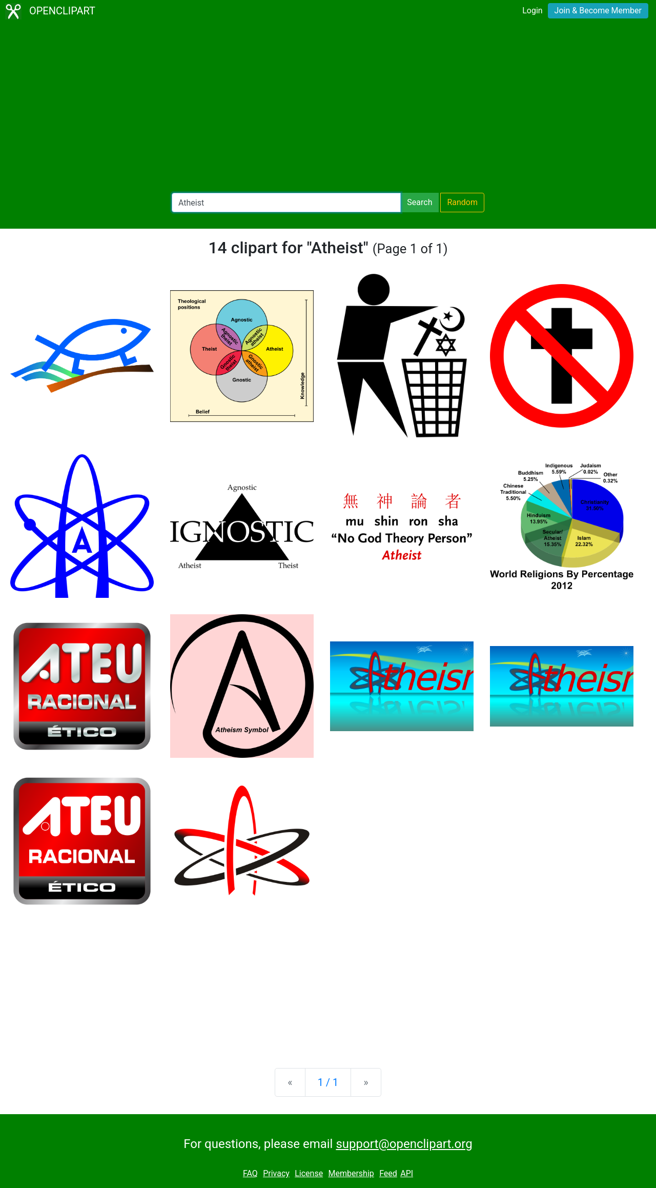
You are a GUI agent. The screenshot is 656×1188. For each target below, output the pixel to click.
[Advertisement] (328, 107)
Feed (388, 1173)
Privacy (276, 1173)
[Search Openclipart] (286, 202)
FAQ (250, 1173)
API (406, 1173)
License (309, 1173)
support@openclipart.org (404, 1144)
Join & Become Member (598, 10)
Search (419, 202)
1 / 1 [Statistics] (328, 1082)
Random (462, 202)
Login (532, 10)
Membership (351, 1173)
